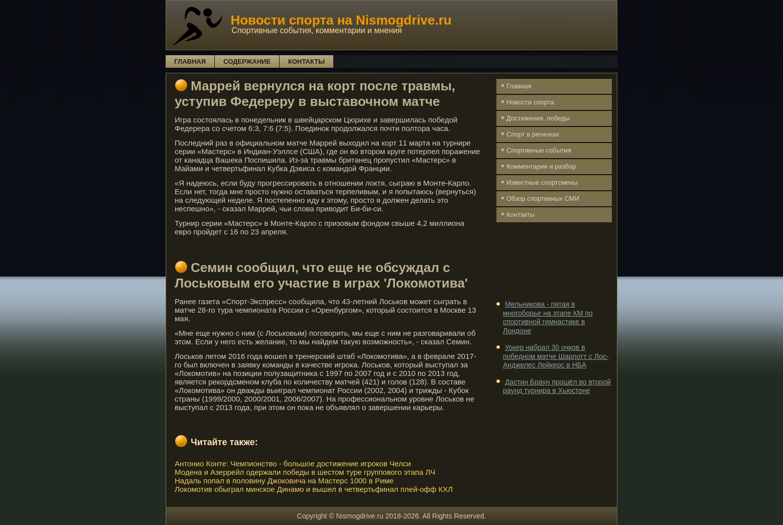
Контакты (306, 61)
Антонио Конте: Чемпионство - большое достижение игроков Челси (293, 463)
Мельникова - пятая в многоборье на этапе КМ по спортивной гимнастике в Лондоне (548, 317)
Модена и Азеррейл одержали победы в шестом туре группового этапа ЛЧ (305, 472)
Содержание (247, 61)
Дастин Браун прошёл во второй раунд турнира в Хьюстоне (557, 386)
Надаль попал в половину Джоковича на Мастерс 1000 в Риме (284, 480)
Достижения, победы (538, 118)
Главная (190, 61)
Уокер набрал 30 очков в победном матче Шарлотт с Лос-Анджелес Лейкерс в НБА (555, 356)
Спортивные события (538, 150)
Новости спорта (530, 102)
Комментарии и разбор (541, 166)
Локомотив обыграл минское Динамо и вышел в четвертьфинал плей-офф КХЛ (314, 489)
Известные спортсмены (542, 182)
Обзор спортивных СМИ (542, 198)
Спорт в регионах (532, 134)
